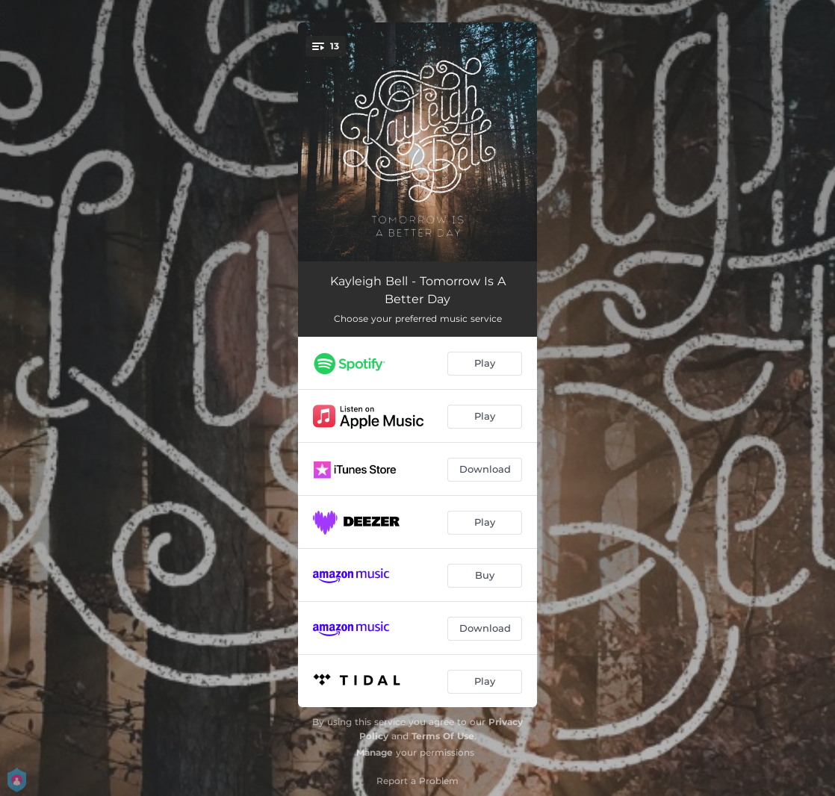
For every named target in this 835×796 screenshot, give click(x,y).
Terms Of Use (443, 735)
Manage (374, 752)
